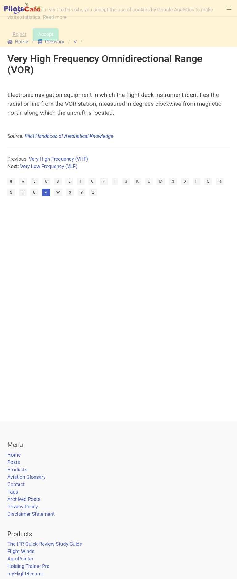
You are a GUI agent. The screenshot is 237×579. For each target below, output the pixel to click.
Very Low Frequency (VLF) (48, 166)
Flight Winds (21, 551)
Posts (13, 462)
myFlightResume (25, 574)
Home (14, 455)
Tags (12, 492)
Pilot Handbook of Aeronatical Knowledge (69, 136)
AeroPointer (20, 559)
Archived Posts (23, 499)
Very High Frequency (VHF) (58, 159)
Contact (16, 484)
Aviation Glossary (26, 477)
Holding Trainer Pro (28, 566)
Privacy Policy (22, 507)
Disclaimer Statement (31, 514)
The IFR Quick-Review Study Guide (44, 544)
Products (17, 470)
